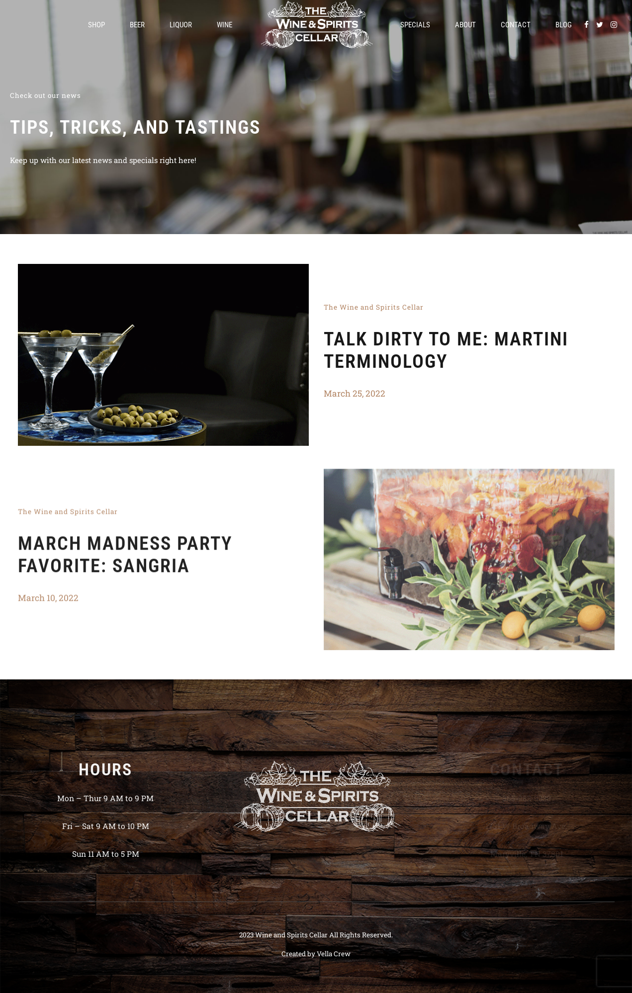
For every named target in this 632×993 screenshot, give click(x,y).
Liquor (181, 24)
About (465, 24)
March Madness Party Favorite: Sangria (125, 557)
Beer (137, 24)
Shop (96, 24)
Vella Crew (334, 953)
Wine (224, 24)
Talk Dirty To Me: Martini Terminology (446, 350)
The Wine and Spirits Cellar (374, 307)
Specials (415, 24)
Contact (516, 24)
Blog (563, 24)
